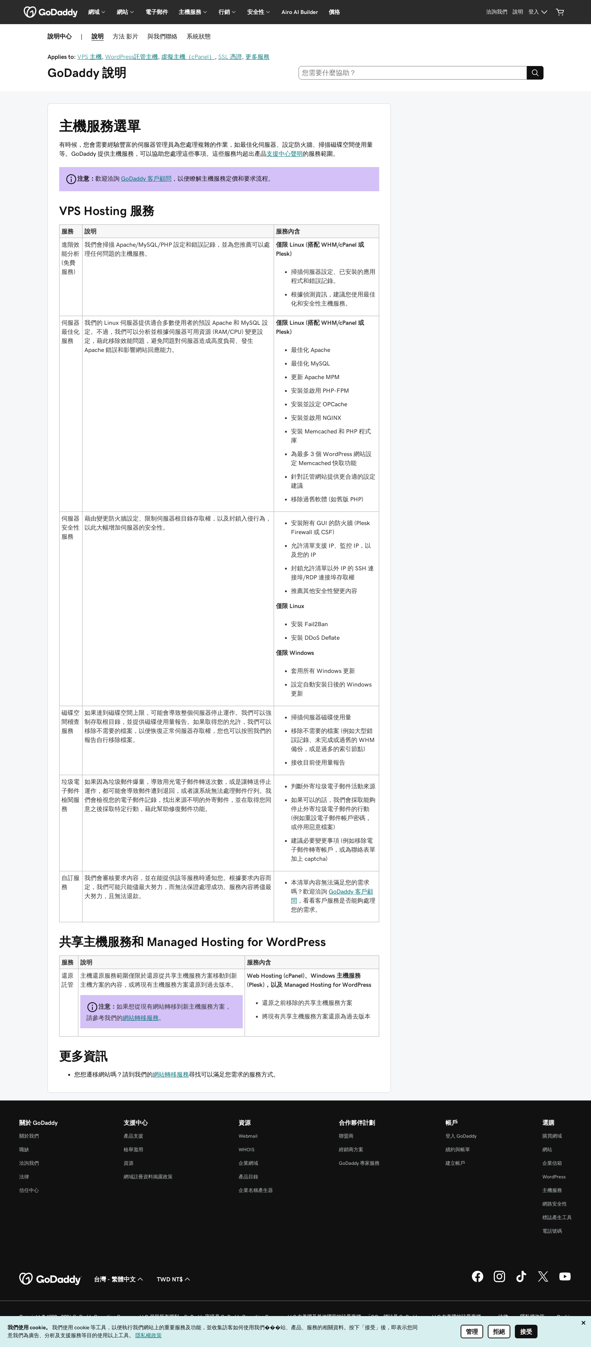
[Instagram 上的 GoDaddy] (499, 1281)
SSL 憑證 (230, 57)
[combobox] (413, 72)
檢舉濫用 (133, 1149)
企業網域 (248, 1163)
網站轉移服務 (140, 1018)
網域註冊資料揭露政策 (148, 1176)
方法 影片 (125, 36)
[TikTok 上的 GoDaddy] (521, 1281)
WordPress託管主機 (131, 57)
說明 (98, 36)
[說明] (518, 12)
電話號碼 (552, 1231)
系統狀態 (199, 36)
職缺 (24, 1149)
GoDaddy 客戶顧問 (146, 178)
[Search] (535, 73)
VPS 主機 (89, 57)
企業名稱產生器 (256, 1190)
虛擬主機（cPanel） (188, 57)
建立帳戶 (455, 1163)
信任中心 (29, 1190)
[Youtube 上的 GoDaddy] (565, 1281)
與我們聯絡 (162, 36)
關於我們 (29, 1136)
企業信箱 (552, 1163)
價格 (334, 12)
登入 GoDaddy (461, 1136)
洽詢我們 (29, 1163)
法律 (24, 1176)
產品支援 (133, 1136)
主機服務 (552, 1190)
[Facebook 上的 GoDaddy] (477, 1281)
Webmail (248, 1136)
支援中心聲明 (284, 154)
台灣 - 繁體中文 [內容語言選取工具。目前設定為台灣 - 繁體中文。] (119, 1279)
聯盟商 (346, 1136)
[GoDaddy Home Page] (50, 1279)
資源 (128, 1163)
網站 (547, 1149)
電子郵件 (156, 12)
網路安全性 (554, 1203)
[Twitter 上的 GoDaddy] (543, 1281)
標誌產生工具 (557, 1217)
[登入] (539, 12)
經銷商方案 (351, 1149)
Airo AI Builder (300, 12)
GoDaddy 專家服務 (359, 1163)
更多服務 (257, 57)
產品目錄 (248, 1176)
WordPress (554, 1176)
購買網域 (552, 1136)
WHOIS (246, 1149)
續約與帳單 (458, 1149)
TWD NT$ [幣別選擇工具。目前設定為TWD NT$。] (174, 1279)
